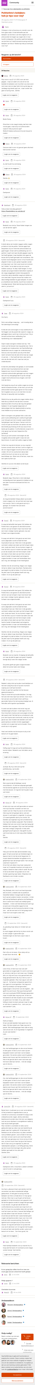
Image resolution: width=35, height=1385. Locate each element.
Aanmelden (7, 59)
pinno (5, 1274)
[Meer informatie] (24, 1305)
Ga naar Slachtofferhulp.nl (27, 1345)
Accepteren (17, 1375)
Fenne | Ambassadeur (14, 1316)
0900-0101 (28, 1337)
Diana (6, 76)
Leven (6, 1283)
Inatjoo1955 (10, 779)
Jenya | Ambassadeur (14, 1310)
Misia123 (6, 1292)
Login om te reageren (10, 95)
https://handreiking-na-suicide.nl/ (13, 211)
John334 (7, 1106)
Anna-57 (8, 803)
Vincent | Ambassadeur (15, 1305)
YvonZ (6, 520)
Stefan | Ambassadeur (14, 1322)
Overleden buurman (8, 1289)
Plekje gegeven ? (7, 1280)
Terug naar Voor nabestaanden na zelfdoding (16, 9)
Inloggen (6, 64)
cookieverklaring (12, 1369)
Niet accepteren (17, 1380)
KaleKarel (7, 205)
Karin (7, 27)
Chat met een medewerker (28, 1351)
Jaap (5, 313)
